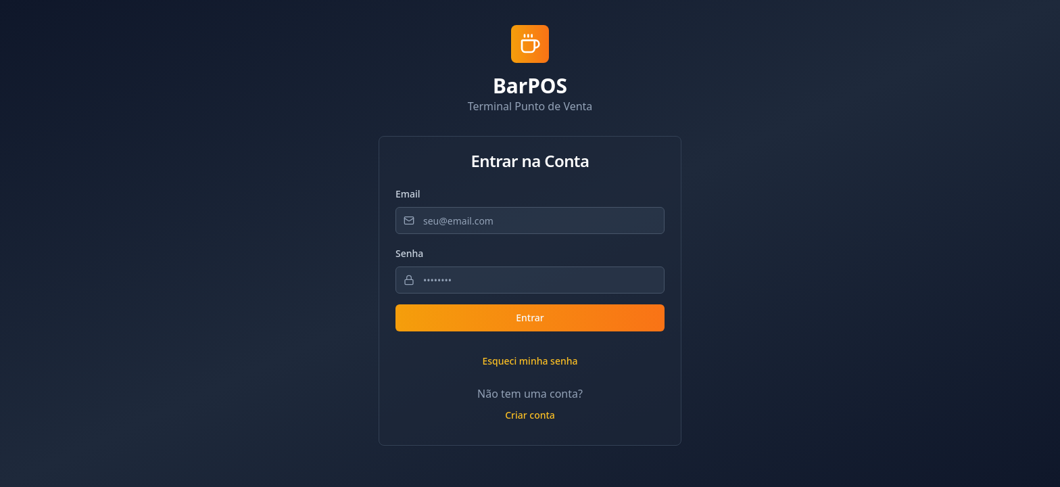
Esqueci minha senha (529, 360)
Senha (409, 253)
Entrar (530, 317)
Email (407, 193)
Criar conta (530, 415)
